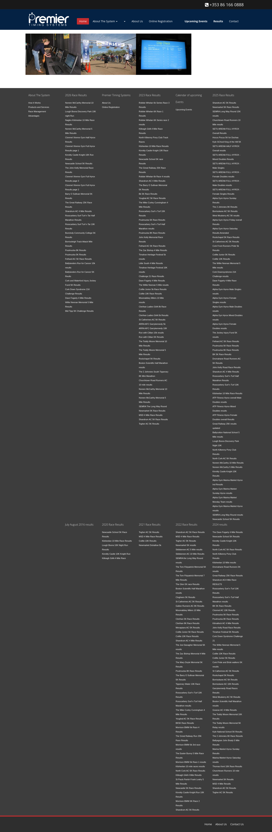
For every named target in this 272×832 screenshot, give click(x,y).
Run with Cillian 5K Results (151, 334)
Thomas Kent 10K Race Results (227, 764)
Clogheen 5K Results (185, 595)
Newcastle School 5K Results (78, 161)
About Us (137, 21)
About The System (105, 21)
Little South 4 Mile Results (151, 261)
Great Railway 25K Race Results (227, 573)
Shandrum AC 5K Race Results (153, 417)
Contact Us (237, 824)
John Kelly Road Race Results (226, 365)
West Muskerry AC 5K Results (226, 694)
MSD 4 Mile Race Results (150, 412)
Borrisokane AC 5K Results (225, 209)
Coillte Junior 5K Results (223, 252)
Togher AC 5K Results (149, 421)
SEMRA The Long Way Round (153, 404)
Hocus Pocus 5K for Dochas (225, 135)
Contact (234, 21)
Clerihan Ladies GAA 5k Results (153, 313)
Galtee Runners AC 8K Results (190, 603)
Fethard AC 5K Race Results (78, 256)
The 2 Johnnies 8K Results (224, 204)
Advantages (33, 113)
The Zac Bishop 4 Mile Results (153, 248)
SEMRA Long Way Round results (227, 512)
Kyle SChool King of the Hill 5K (226, 139)
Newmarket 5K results (186, 543)
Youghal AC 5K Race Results (152, 196)
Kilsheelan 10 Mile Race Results (154, 144)
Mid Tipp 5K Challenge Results (79, 308)
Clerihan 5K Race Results (187, 616)
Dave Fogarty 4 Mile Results (78, 295)
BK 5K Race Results (221, 352)
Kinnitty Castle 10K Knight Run (116, 551)
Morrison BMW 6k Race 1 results (191, 759)
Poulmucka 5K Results (75, 252)
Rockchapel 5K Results (149, 356)
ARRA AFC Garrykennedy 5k (152, 321)
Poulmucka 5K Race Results (152, 217)
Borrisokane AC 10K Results (225, 681)
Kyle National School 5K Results (227, 729)
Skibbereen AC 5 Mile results (189, 547)
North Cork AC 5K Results (224, 456)
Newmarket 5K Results (223, 777)
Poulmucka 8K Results (75, 248)
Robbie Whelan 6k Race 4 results (154, 174)
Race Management (37, 109)
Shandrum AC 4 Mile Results (78, 209)
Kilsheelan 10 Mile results (224, 560)
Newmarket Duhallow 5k (150, 543)
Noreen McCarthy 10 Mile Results (227, 460)
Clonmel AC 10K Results (223, 608)
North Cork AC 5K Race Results (190, 768)
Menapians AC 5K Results (188, 625)
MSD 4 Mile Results (221, 781)
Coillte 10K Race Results (150, 291)
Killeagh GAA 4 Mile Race (114, 556)
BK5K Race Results (185, 720)
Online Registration (160, 21)
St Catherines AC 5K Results (152, 317)
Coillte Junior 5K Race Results (190, 629)
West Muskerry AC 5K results (226, 213)
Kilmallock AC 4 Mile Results (225, 621)
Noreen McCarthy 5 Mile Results (227, 465)
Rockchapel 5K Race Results (225, 235)
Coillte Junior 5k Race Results (153, 287)
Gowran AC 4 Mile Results (224, 707)
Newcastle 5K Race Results (188, 785)
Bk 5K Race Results (148, 191)
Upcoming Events (184, 107)
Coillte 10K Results (221, 256)
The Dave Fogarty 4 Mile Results (227, 530)
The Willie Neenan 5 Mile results (154, 282)
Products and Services (38, 105)
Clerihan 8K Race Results (187, 621)
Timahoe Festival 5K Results (225, 629)
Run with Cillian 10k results (151, 330)
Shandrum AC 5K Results (224, 100)
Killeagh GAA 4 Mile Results (189, 772)
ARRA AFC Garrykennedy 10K (153, 326)
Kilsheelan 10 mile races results (190, 764)
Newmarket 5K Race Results (152, 408)
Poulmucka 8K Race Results (152, 230)
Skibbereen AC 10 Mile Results (190, 551)
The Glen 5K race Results (187, 582)
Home (83, 21)
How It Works (34, 100)
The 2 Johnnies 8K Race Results (227, 733)
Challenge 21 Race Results (151, 274)
